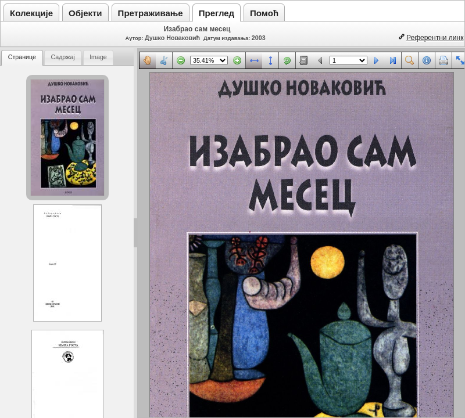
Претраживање (150, 13)
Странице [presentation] (22, 56)
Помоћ (264, 13)
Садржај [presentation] (62, 56)
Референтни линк (434, 38)
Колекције (31, 13)
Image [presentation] (98, 56)
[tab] (22, 58)
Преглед (216, 13)
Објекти (85, 13)
